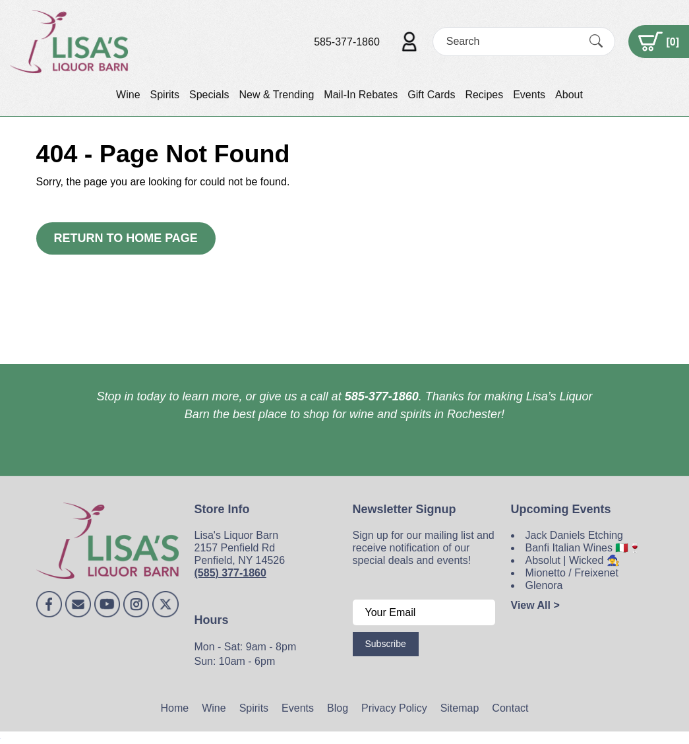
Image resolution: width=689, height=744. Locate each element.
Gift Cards (431, 94)
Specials (209, 94)
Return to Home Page (126, 238)
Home (175, 708)
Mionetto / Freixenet (571, 572)
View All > (535, 605)
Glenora (544, 585)
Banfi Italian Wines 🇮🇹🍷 (583, 547)
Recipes (484, 94)
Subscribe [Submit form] (385, 643)
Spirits (164, 94)
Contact (510, 708)
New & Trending (276, 94)
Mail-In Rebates (361, 94)
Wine (128, 94)
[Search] (512, 41)
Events (529, 94)
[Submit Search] (596, 41)
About (569, 94)
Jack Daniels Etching (574, 535)
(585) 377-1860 (230, 572)
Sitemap (459, 708)
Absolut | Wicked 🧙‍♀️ (572, 560)
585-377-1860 (347, 41)
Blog (337, 708)
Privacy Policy (394, 708)
